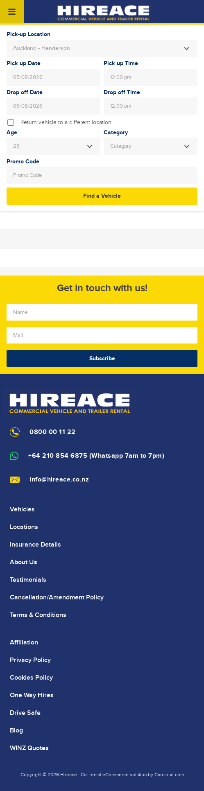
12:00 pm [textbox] (120, 77)
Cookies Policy (31, 677)
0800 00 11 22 (52, 432)
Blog (16, 730)
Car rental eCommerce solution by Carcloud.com (132, 774)
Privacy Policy (30, 660)
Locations (24, 527)
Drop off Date (25, 92)
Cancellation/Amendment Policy (57, 597)
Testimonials (28, 580)
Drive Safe (25, 713)
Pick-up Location (28, 34)
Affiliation (24, 642)
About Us (23, 562)
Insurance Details (35, 544)
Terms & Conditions (38, 615)
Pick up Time (121, 63)
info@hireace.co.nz (59, 480)
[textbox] (150, 146)
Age (12, 132)
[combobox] (102, 48)
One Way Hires (32, 695)
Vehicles (22, 509)
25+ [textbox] (17, 146)
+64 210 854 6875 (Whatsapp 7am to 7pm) (96, 456)
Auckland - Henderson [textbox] (41, 48)
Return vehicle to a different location (65, 122)
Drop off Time (122, 92)
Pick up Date (24, 63)
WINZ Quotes (29, 748)
